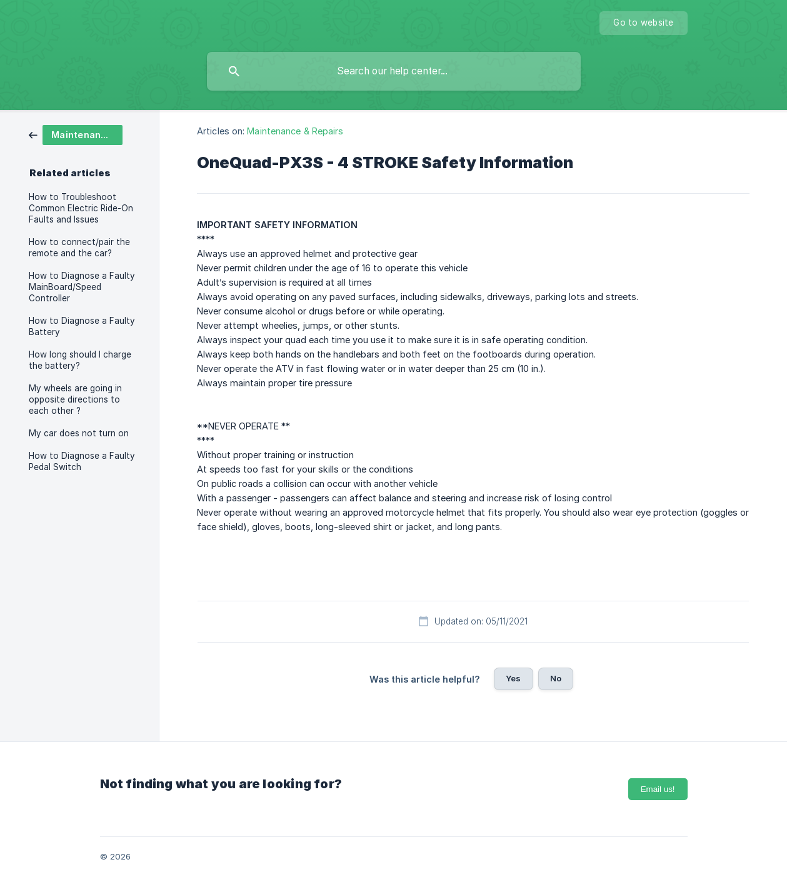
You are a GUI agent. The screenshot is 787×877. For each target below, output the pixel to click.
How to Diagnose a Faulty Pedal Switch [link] (82, 461)
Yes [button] (513, 678)
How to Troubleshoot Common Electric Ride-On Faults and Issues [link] (81, 208)
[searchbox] (394, 71)
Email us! (658, 789)
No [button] (555, 678)
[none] (643, 23)
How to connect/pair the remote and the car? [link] (79, 247)
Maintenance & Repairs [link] (295, 131)
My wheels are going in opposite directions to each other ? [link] (75, 399)
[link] (76, 134)
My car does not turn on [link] (79, 433)
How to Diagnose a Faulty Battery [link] (82, 326)
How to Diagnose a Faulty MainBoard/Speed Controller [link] (82, 287)
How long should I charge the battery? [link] (80, 360)
